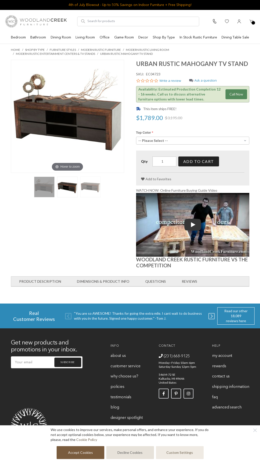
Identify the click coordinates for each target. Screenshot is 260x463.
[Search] (83, 21)
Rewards (219, 366)
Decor (143, 37)
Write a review (170, 81)
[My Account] (239, 21)
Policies (117, 387)
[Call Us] (214, 21)
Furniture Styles (63, 50)
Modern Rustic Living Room (147, 50)
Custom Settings (179, 452)
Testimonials (121, 397)
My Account (222, 356)
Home (15, 50)
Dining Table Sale (235, 37)
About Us (118, 356)
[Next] (211, 316)
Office (105, 37)
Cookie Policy (86, 439)
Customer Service (125, 366)
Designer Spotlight (127, 418)
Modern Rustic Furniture (101, 50)
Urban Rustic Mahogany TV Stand (126, 54)
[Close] (255, 430)
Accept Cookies (80, 452)
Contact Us (221, 376)
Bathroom (38, 37)
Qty (144, 161)
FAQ (215, 397)
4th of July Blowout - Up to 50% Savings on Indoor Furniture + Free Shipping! (130, 5)
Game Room (124, 37)
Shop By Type (164, 37)
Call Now (236, 94)
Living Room (85, 37)
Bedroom (18, 37)
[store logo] (36, 21)
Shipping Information (230, 387)
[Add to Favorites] (156, 179)
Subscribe (67, 362)
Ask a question (205, 81)
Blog (115, 407)
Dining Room (61, 37)
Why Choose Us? (124, 376)
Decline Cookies (130, 452)
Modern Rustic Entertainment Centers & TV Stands (55, 54)
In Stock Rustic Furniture (198, 37)
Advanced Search (226, 407)
